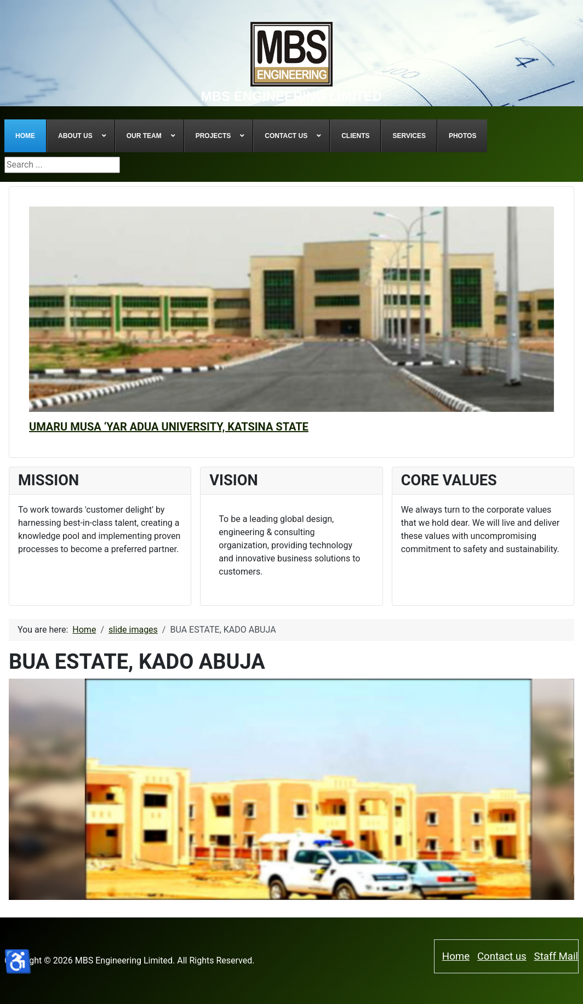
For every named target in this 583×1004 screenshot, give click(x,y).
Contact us (502, 956)
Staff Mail (556, 956)
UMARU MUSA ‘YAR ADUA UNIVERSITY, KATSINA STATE (168, 426)
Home (456, 956)
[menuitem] (25, 135)
